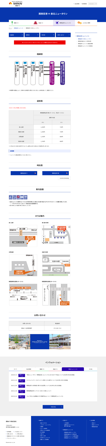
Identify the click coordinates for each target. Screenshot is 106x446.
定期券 (41, 426)
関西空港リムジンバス (83, 36)
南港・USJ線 (42, 435)
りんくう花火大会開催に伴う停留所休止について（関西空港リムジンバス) (44, 396)
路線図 (12, 35)
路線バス (42, 369)
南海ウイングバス (95, 425)
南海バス (93, 423)
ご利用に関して (19, 434)
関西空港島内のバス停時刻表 (84, 41)
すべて (15, 369)
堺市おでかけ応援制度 (45, 430)
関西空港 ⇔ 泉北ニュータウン (84, 39)
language (91, 3)
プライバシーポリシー (11, 438)
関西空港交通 (95, 426)
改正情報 (28, 369)
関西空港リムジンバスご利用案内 (85, 46)
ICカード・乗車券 (43, 428)
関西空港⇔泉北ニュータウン (70, 432)
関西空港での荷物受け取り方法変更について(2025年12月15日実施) (43, 385)
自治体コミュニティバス (45, 437)
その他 (90, 369)
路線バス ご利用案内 (44, 439)
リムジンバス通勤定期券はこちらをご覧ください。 (20, 155)
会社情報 (77, 4)
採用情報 (84, 4)
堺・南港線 (42, 432)
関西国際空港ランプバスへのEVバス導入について (38, 391)
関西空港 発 (55, 173)
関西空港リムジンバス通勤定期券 (85, 43)
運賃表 (28, 35)
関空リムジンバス (73, 369)
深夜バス (42, 434)
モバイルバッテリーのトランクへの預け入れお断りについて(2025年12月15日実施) (47, 380)
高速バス (55, 369)
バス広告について (18, 431)
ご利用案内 (66, 423)
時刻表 (43, 35)
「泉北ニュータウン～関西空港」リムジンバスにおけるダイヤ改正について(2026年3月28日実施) (50, 375)
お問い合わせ (60, 35)
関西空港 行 (23, 173)
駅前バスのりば (43, 423)
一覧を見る (53, 407)
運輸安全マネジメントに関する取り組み (16, 436)
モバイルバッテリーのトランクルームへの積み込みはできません (40, 42)
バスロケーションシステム (45, 425)
